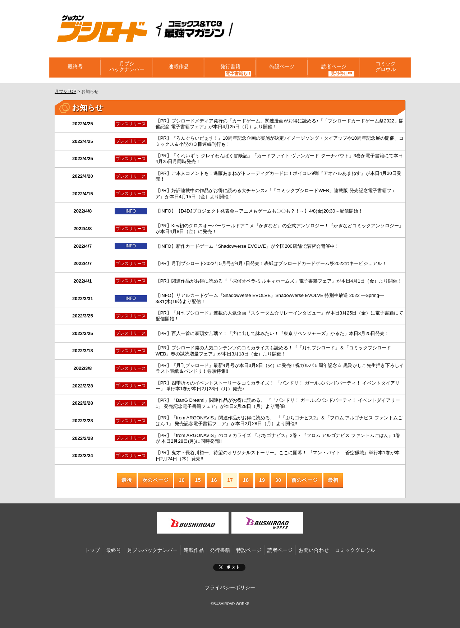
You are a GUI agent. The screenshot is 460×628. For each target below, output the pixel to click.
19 (262, 475)
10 (182, 475)
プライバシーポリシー (230, 583)
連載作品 (178, 67)
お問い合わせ (314, 545)
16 (214, 475)
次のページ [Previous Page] (155, 475)
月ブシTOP (65, 91)
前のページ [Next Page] (304, 475)
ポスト (229, 562)
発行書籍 (230, 67)
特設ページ (281, 67)
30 (278, 475)
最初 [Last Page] (333, 475)
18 (246, 475)
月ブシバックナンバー (126, 67)
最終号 (74, 67)
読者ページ (333, 67)
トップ (92, 545)
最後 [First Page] (126, 475)
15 (198, 475)
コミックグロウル (385, 67)
